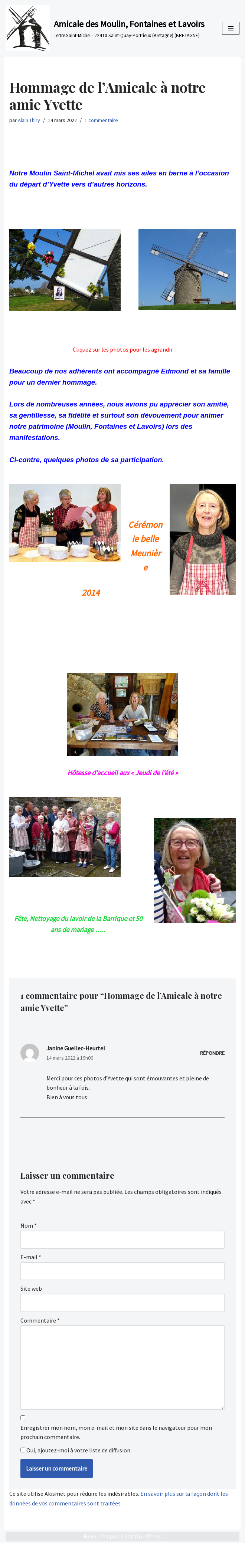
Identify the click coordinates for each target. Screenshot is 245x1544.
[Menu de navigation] (230, 28)
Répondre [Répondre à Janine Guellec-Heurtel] (212, 1053)
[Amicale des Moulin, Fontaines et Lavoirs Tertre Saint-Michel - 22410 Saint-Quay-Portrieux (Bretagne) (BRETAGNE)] (105, 28)
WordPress (147, 1537)
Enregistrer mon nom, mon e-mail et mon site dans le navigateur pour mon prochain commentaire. (116, 1433)
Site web (31, 1289)
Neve (90, 1537)
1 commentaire (101, 120)
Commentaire (40, 1321)
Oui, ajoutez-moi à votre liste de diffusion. (75, 1451)
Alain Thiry (29, 120)
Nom (28, 1226)
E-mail (30, 1258)
